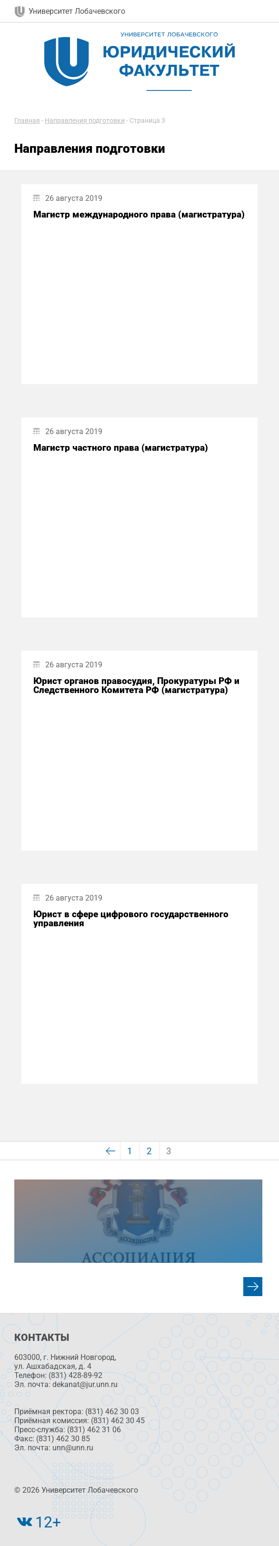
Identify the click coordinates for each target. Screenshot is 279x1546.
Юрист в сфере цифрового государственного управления (131, 919)
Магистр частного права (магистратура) (120, 447)
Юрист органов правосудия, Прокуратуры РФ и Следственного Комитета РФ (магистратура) (136, 685)
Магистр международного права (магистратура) (139, 214)
